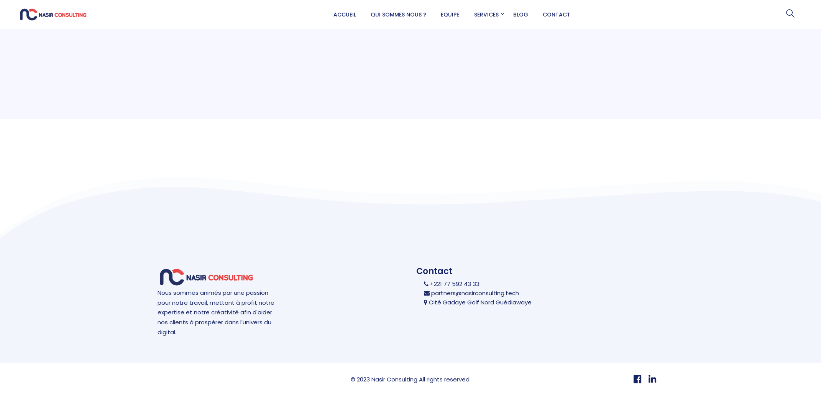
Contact (556, 14)
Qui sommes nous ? (398, 14)
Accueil (344, 14)
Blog (520, 14)
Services (486, 14)
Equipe (450, 14)
